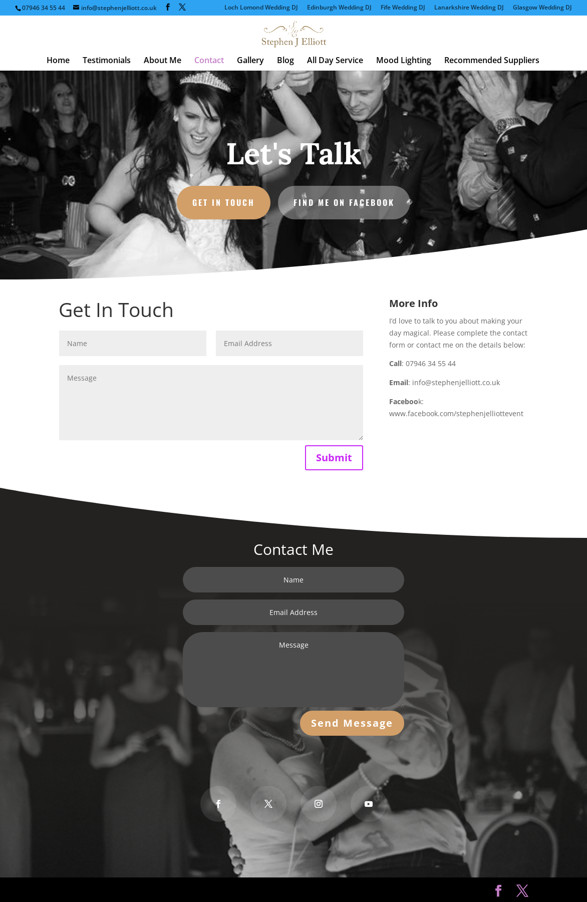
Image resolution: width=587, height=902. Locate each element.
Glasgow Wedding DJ (542, 8)
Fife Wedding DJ (403, 8)
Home (58, 61)
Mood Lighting (403, 61)
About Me (162, 61)
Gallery (250, 61)
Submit (334, 457)
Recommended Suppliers (491, 61)
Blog (285, 61)
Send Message (350, 721)
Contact (209, 61)
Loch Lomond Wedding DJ (261, 8)
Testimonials (107, 61)
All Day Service (335, 61)
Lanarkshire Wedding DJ (469, 8)
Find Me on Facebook (343, 201)
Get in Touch (225, 201)
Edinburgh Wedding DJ (339, 8)
